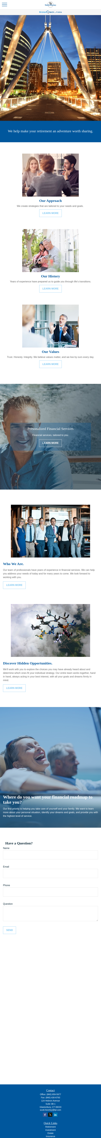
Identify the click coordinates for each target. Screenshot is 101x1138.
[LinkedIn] (55, 1115)
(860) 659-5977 (54, 1094)
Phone (6, 885)
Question (8, 904)
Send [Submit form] (9, 930)
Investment (50, 1130)
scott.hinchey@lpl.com (50, 1110)
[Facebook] (45, 1115)
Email (6, 866)
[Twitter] (50, 1115)
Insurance (50, 1136)
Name (6, 848)
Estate (51, 1133)
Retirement (50, 1127)
